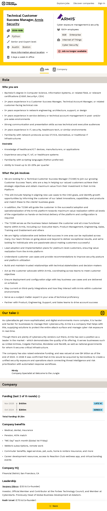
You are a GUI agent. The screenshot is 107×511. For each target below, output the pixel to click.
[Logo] (9, 3)
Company (59, 69)
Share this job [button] (14, 484)
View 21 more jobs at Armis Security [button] (26, 489)
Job (44, 69)
